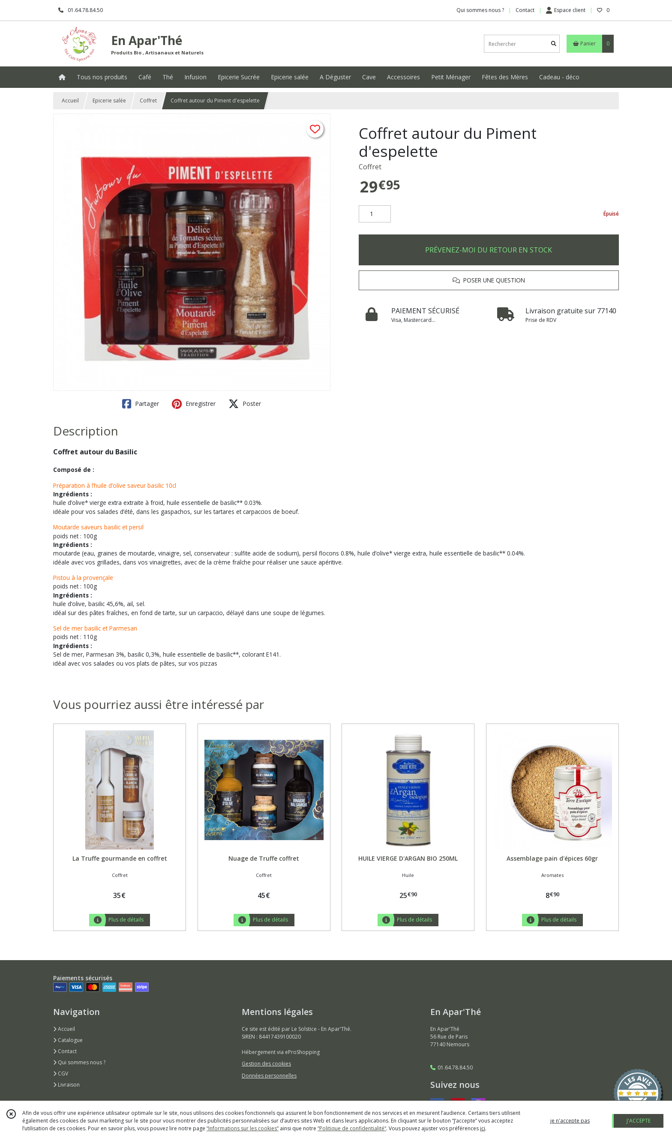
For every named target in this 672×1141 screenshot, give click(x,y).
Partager (140, 404)
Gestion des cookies (266, 1063)
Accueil (70, 100)
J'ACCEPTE (639, 1120)
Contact (525, 10)
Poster (244, 404)
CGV (60, 1073)
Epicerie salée (109, 100)
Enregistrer (194, 404)
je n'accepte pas (570, 1120)
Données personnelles (269, 1075)
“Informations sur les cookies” (243, 1128)
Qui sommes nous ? (79, 1062)
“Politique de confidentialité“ (352, 1128)
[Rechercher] (553, 44)
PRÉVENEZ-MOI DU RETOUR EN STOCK (488, 250)
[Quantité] (375, 213)
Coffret (148, 100)
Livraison (66, 1084)
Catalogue (68, 1040)
